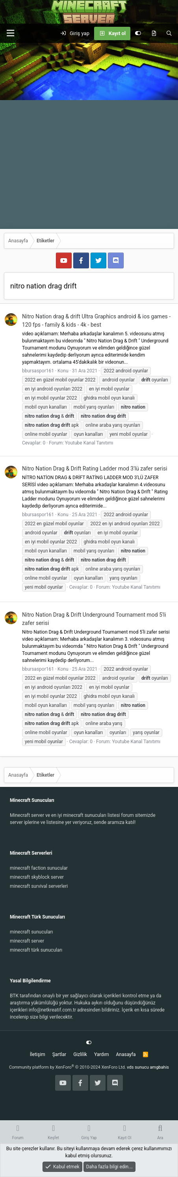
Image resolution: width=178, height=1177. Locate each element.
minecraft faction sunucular (39, 868)
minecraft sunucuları (31, 932)
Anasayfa (125, 1054)
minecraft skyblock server (37, 877)
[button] (10, 33)
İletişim (37, 1054)
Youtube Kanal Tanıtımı (89, 443)
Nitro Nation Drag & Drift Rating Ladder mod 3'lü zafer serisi (94, 468)
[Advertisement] (89, 136)
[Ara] (169, 33)
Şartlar (59, 1054)
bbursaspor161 (38, 371)
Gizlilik (80, 1054)
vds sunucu (138, 1067)
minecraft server (27, 941)
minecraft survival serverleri (39, 886)
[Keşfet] (154, 33)
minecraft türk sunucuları (36, 950)
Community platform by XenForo (67, 1067)
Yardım (101, 1054)
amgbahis (159, 1067)
